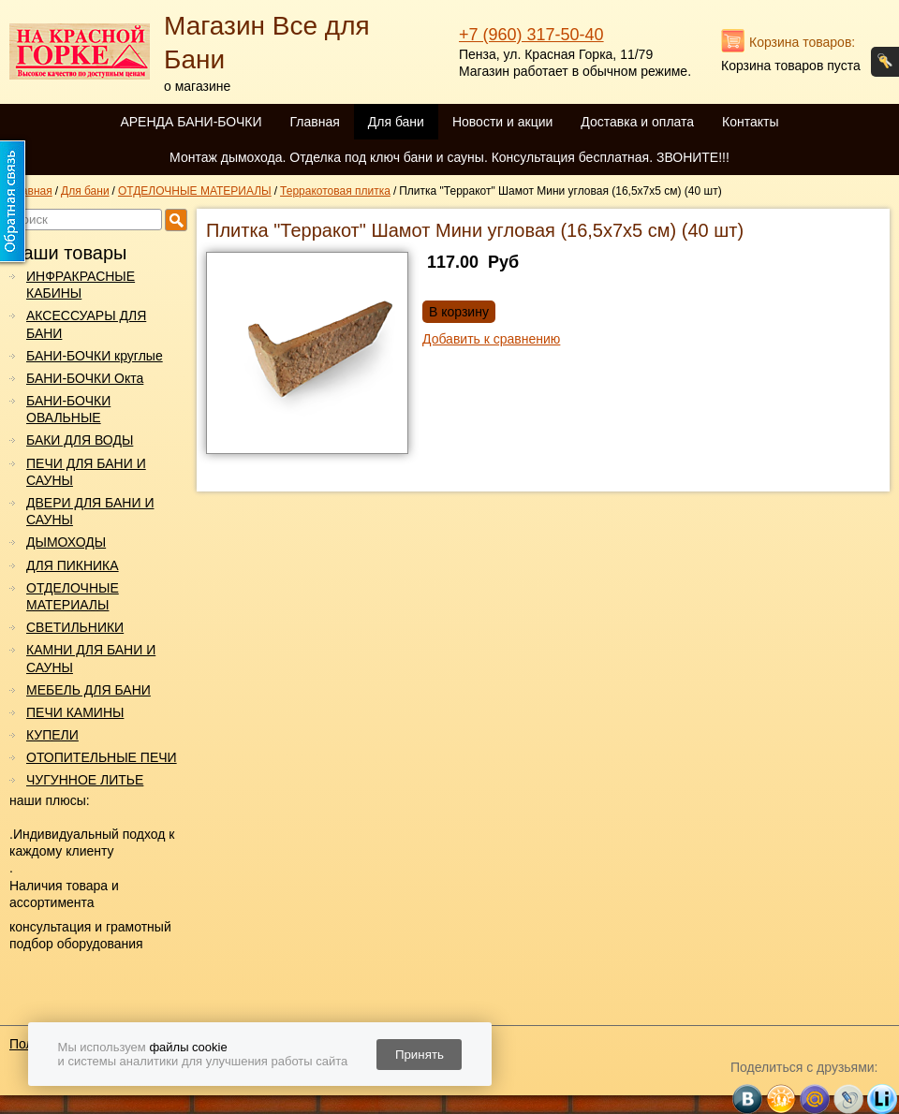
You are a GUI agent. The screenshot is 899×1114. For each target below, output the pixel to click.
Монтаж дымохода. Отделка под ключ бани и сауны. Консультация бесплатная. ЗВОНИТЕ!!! (449, 157)
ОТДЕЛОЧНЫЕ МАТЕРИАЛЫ (72, 596)
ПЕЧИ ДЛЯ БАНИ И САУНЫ (86, 472)
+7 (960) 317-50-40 (531, 34)
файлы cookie (188, 1047)
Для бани (396, 121)
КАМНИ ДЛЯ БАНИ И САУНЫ (90, 658)
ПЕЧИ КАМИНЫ (75, 712)
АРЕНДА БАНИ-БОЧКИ (190, 121)
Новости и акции (502, 121)
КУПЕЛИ (52, 734)
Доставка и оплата (637, 121)
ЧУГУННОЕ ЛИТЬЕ (84, 779)
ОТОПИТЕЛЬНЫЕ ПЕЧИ (101, 757)
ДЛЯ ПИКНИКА (72, 565)
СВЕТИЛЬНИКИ (75, 627)
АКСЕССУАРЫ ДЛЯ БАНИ (86, 324)
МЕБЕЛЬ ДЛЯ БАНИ (88, 689)
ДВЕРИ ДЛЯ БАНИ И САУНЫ (90, 511)
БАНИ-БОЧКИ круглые (94, 355)
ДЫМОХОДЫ (66, 542)
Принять (419, 1055)
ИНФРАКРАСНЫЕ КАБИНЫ (80, 284)
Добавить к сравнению (491, 338)
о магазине (197, 86)
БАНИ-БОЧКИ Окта (84, 378)
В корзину (459, 311)
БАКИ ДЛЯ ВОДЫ (79, 439)
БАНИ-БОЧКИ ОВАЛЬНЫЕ (68, 409)
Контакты (750, 121)
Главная (314, 121)
